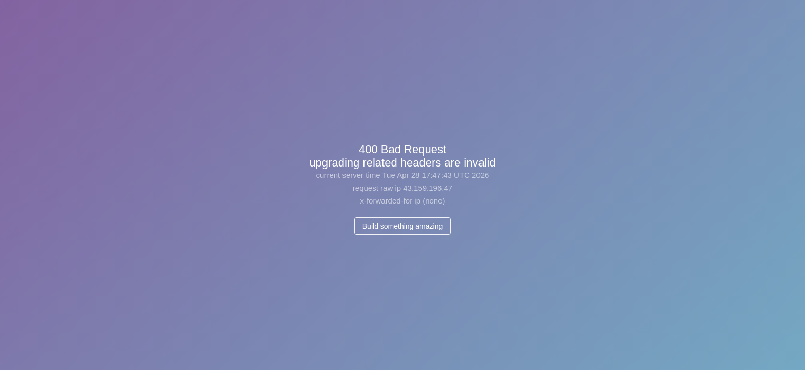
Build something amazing (402, 226)
